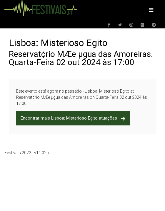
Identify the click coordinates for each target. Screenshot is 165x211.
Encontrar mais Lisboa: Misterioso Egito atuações (73, 118)
